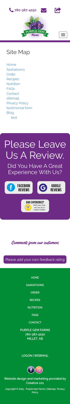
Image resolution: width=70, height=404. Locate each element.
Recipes (13, 79)
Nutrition (13, 84)
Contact (13, 94)
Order (11, 74)
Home (11, 65)
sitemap (13, 98)
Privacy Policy (17, 103)
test (14, 117)
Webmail (41, 355)
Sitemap (51, 389)
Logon (27, 355)
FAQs (11, 89)
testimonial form (19, 108)
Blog (10, 113)
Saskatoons (16, 69)
